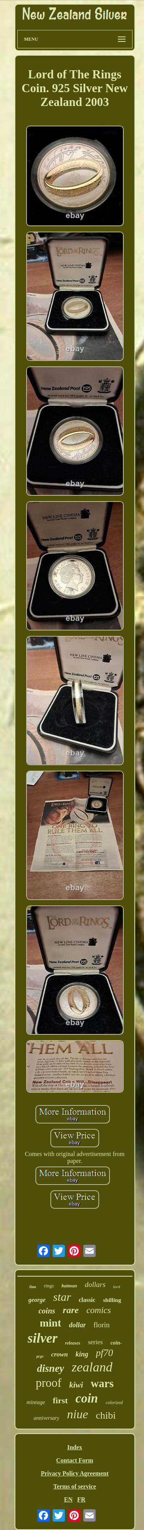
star (62, 1296)
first (60, 1400)
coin (87, 1398)
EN (68, 1499)
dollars (95, 1284)
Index (74, 1447)
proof (48, 1382)
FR (81, 1499)
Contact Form (74, 1460)
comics (98, 1310)
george (36, 1300)
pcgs (39, 1356)
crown (59, 1354)
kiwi (76, 1384)
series (95, 1342)
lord (116, 1286)
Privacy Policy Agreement (75, 1473)
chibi (106, 1415)
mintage (35, 1402)
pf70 (104, 1353)
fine (33, 1286)
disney (50, 1368)
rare (71, 1310)
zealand (92, 1367)
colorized (114, 1402)
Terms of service (74, 1486)
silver (43, 1338)
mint (50, 1323)
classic (87, 1300)
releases (72, 1343)
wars (102, 1383)
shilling (112, 1300)
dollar (77, 1325)
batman (69, 1286)
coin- (116, 1343)
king (82, 1354)
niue (77, 1414)
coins (46, 1311)
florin (101, 1325)
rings (49, 1286)
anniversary (47, 1418)
